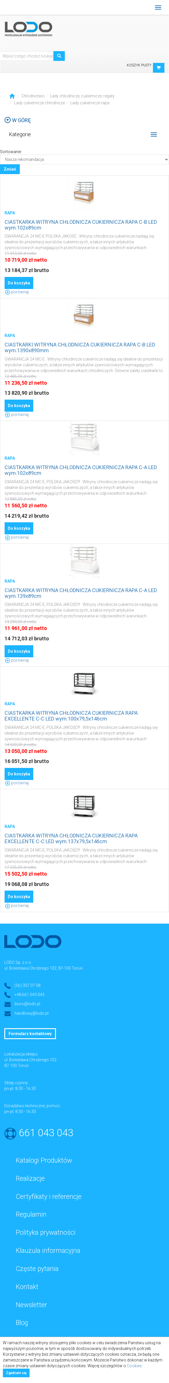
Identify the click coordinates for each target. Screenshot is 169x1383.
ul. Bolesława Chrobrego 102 (30, 1060)
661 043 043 (46, 1133)
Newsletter (31, 1305)
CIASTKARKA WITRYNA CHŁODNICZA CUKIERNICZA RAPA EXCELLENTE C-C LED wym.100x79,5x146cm (71, 716)
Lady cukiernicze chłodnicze (39, 103)
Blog (22, 1323)
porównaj (17, 292)
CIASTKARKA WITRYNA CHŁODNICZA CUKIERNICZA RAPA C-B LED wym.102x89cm (81, 225)
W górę (17, 120)
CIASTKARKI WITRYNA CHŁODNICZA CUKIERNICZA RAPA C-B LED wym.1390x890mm (80, 347)
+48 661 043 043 (29, 994)
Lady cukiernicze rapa (89, 103)
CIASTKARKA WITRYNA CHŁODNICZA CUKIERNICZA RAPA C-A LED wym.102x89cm (81, 470)
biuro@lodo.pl (27, 1003)
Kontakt (27, 1287)
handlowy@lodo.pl (31, 1013)
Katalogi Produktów (44, 1160)
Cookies (134, 1365)
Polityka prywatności (45, 1232)
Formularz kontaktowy (30, 1033)
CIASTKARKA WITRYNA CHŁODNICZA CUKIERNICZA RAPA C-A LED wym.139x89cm (81, 593)
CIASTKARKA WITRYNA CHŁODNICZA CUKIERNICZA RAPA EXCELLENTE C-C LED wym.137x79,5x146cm (71, 838)
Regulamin (31, 1214)
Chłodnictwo (32, 96)
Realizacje (30, 1178)
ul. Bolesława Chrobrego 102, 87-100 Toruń (43, 968)
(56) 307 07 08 (27, 985)
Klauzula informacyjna (48, 1251)
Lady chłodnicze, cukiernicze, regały (82, 96)
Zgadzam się (16, 1373)
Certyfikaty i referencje (48, 1197)
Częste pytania (37, 1269)
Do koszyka (19, 283)
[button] (158, 68)
